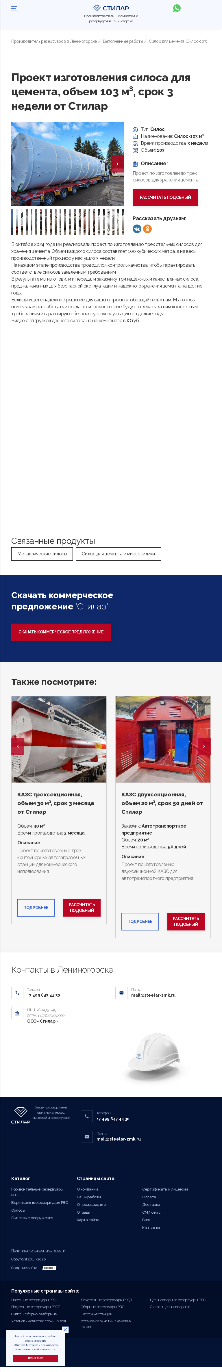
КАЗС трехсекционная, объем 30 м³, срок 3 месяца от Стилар (58, 803)
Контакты (151, 1232)
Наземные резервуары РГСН (34, 1304)
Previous (17, 746)
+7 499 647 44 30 (113, 1123)
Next (204, 746)
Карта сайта (88, 1225)
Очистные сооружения (32, 1223)
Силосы (18, 1215)
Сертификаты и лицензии (165, 1194)
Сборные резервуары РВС (102, 1312)
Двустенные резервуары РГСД (106, 1304)
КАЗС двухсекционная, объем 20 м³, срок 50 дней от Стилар (161, 803)
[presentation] (117, 164)
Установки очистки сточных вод (38, 1326)
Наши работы (89, 1201)
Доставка (151, 1209)
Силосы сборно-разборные (34, 1319)
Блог (146, 1225)
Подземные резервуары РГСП (35, 1312)
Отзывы (83, 1217)
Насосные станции (96, 1319)
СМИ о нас (151, 1217)
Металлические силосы (42, 554)
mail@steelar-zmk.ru (153, 1000)
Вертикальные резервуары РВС (39, 1207)
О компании (87, 1194)
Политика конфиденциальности (38, 1255)
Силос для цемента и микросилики (118, 554)
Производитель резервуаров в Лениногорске (54, 41)
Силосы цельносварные (170, 1312)
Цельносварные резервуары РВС (178, 1304)
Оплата (149, 1201)
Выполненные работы (123, 41)
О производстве (91, 1209)
